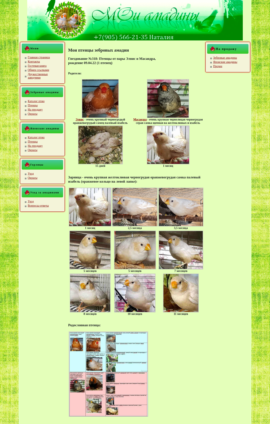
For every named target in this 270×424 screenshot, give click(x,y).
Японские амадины (225, 62)
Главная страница (39, 57)
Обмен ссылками (38, 70)
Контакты (34, 61)
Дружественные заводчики (38, 76)
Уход (31, 173)
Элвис (80, 119)
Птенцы (33, 105)
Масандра (140, 119)
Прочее (217, 66)
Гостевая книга (37, 65)
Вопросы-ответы (38, 205)
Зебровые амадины (225, 57)
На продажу (35, 109)
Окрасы (33, 113)
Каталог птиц (36, 101)
